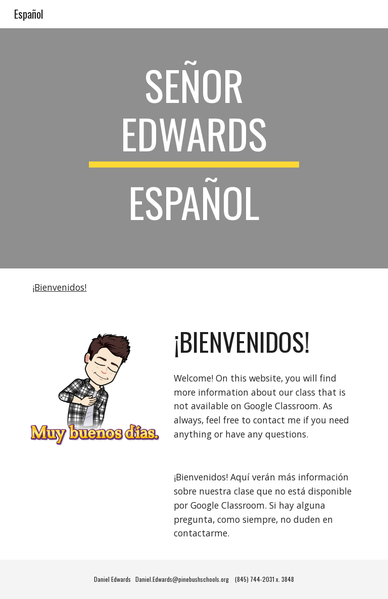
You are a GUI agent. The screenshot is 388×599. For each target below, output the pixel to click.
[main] (194, 148)
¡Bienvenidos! (59, 287)
